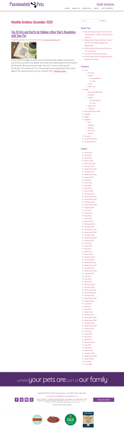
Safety (86, 117)
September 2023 (90, 238)
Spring (90, 128)
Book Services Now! (103, 400)
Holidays (91, 125)
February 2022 (89, 284)
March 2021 (88, 312)
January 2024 (89, 227)
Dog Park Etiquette (95, 92)
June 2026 (88, 152)
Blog (96, 8)
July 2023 (87, 243)
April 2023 (88, 251)
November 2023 (90, 232)
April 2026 (88, 158)
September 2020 (90, 326)
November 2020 (90, 320)
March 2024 (88, 221)
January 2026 (89, 166)
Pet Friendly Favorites (92, 111)
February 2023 (89, 257)
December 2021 (90, 290)
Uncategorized (89, 142)
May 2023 (88, 249)
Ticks (93, 81)
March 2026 (88, 161)
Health (90, 76)
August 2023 (89, 240)
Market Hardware (73, 402)
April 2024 (88, 218)
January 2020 (89, 342)
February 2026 (89, 163)
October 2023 (89, 235)
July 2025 (87, 180)
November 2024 (90, 199)
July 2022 (87, 276)
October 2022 (89, 268)
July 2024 (87, 210)
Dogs (86, 89)
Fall (89, 122)
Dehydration (96, 78)
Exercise (91, 73)
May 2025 (88, 185)
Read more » (60, 71)
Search (103, 21)
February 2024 (89, 224)
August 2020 (89, 328)
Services (86, 8)
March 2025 (88, 191)
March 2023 (88, 254)
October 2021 (89, 295)
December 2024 (90, 196)
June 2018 (88, 364)
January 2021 (89, 315)
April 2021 (88, 309)
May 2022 (88, 279)
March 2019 (88, 350)
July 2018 (87, 361)
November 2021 (90, 293)
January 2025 (89, 194)
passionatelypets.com (51, 40)
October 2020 (89, 323)
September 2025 (90, 174)
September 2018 (90, 356)
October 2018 (89, 353)
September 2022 (90, 271)
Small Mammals (90, 139)
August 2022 (89, 273)
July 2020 (87, 331)
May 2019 (87, 345)
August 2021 (89, 301)
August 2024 (89, 207)
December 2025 (90, 169)
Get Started (107, 8)
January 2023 (89, 260)
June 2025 (88, 183)
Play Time (91, 87)
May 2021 (87, 306)
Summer (91, 131)
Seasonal (87, 120)
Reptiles (87, 114)
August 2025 (89, 177)
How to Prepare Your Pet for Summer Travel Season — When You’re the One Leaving (98, 34)
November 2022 (90, 265)
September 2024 (90, 205)
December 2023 (90, 229)
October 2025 (89, 172)
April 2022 (88, 282)
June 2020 (88, 334)
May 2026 (87, 155)
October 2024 (89, 202)
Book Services (105, 4)
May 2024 (88, 216)
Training (91, 109)
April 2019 (88, 348)
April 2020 (88, 339)
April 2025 (88, 188)
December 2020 (90, 317)
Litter (90, 84)
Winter (90, 133)
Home (67, 8)
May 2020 (88, 337)
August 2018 (89, 359)
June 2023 (88, 246)
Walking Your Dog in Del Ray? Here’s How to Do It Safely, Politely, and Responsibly (97, 42)
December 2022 (90, 262)
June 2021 (88, 304)
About (76, 8)
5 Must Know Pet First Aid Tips (95, 54)
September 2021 (90, 298)
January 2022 (89, 287)
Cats (86, 70)
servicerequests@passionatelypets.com (62, 396)
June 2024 (88, 213)
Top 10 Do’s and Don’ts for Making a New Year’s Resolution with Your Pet (43, 33)
